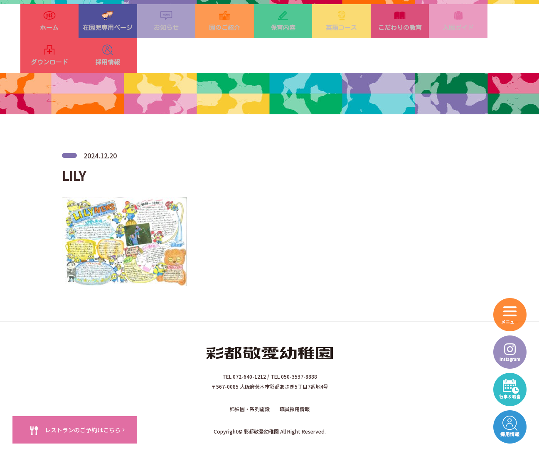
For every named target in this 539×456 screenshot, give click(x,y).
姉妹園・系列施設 (250, 390)
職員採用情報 (295, 390)
